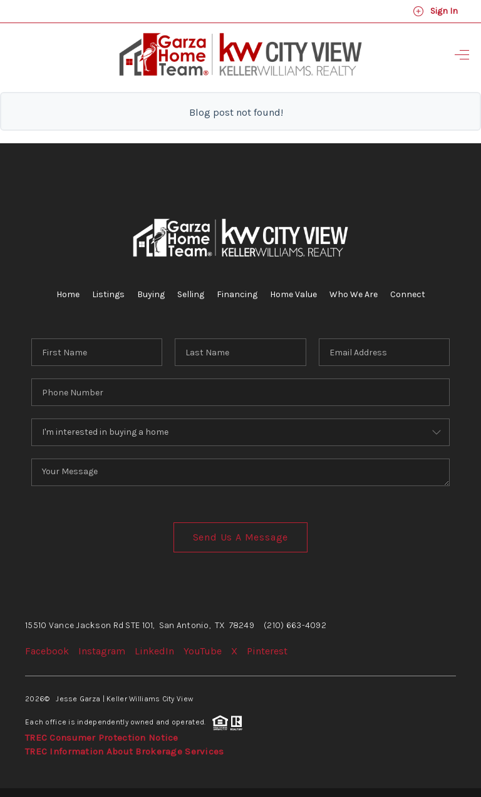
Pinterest (267, 651)
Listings (108, 294)
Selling (190, 294)
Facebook (47, 651)
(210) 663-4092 (295, 625)
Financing (237, 294)
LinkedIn (154, 651)
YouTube (203, 651)
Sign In (435, 11)
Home (68, 294)
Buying (151, 294)
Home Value (293, 294)
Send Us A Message (241, 537)
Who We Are (353, 294)
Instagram (101, 651)
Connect (407, 294)
